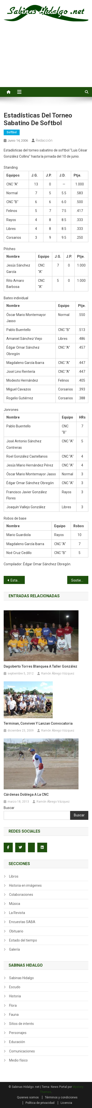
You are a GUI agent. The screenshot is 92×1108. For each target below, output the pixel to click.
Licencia (66, 1103)
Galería (14, 949)
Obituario (16, 931)
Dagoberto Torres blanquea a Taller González (40, 666)
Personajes (17, 1033)
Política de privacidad (40, 1103)
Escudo (14, 987)
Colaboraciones (21, 895)
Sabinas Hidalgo (21, 978)
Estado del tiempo (23, 940)
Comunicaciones (22, 1051)
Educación (17, 1042)
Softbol (12, 132)
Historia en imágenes (25, 885)
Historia (15, 996)
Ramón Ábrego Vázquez (57, 673)
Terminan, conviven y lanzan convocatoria (38, 723)
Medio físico (18, 1060)
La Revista (17, 913)
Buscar (9, 808)
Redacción (44, 140)
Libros (13, 876)
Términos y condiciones (61, 1097)
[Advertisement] (46, 60)
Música (14, 904)
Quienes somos (28, 1097)
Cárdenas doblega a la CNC (26, 794)
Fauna (14, 1015)
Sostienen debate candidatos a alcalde (79, 580)
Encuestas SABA (22, 922)
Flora (13, 1005)
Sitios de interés (21, 1024)
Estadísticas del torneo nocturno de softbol (18, 580)
